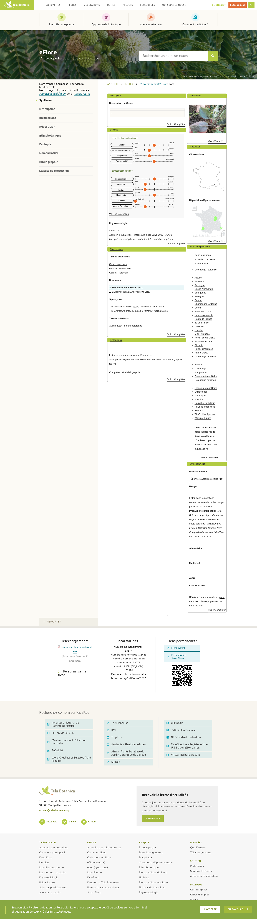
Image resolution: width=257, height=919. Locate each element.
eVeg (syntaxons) (97, 867)
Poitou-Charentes (204, 349)
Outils (91, 842)
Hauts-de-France (203, 319)
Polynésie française (205, 406)
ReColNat (55, 750)
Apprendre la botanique (106, 24)
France (198, 364)
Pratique (196, 884)
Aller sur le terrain (151, 24)
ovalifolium (59, 94)
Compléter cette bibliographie (124, 372)
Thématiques (48, 842)
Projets (144, 842)
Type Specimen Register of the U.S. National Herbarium (187, 746)
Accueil (112, 84)
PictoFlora (93, 877)
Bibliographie (48, 162)
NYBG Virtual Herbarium (184, 737)
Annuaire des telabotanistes (104, 847)
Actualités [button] (53, 5)
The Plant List (117, 723)
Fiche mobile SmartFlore (176, 657)
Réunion (199, 410)
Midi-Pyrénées (202, 334)
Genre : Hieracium (118, 272)
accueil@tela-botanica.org (54, 810)
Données (196, 842)
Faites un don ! (237, 5)
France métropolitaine (206, 376)
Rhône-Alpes (201, 352)
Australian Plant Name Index (126, 744)
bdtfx (129, 84)
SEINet (113, 762)
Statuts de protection (54, 170)
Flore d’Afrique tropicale (153, 882)
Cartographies (199, 889)
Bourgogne (200, 292)
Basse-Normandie (204, 289)
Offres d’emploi (199, 894)
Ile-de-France (201, 322)
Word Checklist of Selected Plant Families (69, 759)
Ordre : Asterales (118, 264)
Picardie (199, 345)
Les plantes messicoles (53, 872)
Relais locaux (47, 882)
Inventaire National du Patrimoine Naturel (63, 724)
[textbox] (173, 56)
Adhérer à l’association (204, 876)
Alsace (198, 277)
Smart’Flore (94, 892)
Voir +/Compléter (176, 124)
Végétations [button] (92, 5)
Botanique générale (151, 852)
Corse (198, 307)
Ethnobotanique (50, 135)
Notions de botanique (152, 887)
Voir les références (119, 214)
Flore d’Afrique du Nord (153, 872)
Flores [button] (72, 5)
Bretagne (199, 296)
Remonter (52, 621)
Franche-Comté (203, 311)
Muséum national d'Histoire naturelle (66, 742)
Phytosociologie (48, 877)
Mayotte (199, 399)
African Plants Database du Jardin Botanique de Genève (126, 753)
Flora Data (45, 857)
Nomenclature (49, 153)
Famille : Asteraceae (119, 268)
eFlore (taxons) (96, 862)
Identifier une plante (61, 24)
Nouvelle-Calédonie (205, 403)
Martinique (200, 395)
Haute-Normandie (204, 315)
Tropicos (114, 737)
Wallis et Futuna (203, 418)
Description (47, 109)
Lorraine (199, 330)
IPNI (111, 730)
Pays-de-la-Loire (203, 341)
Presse (194, 899)
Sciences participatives (52, 887)
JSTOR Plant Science (181, 730)
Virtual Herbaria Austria (183, 755)
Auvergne (200, 285)
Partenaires (197, 866)
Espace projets (148, 847)
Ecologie (45, 144)
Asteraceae (82, 94)
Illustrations (47, 118)
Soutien (195, 861)
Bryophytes (145, 857)
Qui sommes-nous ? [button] (174, 5)
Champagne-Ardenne (206, 304)
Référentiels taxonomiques (103, 887)
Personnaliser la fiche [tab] (72, 673)
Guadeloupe (201, 391)
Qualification (198, 847)
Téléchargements (200, 852)
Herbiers (44, 862)
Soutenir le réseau (201, 871)
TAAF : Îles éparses (205, 414)
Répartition (47, 126)
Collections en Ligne (99, 857)
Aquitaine (199, 281)
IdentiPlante (94, 872)
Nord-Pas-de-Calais (205, 337)
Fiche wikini (176, 647)
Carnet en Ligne (96, 852)
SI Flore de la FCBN (60, 733)
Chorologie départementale (156, 862)
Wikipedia (175, 723)
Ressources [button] (147, 5)
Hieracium (45, 94)
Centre (198, 300)
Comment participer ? (195, 24)
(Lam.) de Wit (202, 76)
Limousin (199, 326)
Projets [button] (128, 5)
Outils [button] (111, 5)
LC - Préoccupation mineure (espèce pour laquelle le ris (206, 444)
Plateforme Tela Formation (103, 882)
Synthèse (45, 100)
